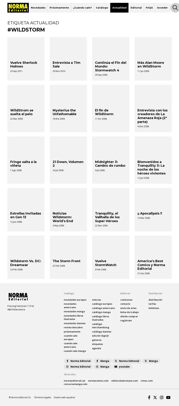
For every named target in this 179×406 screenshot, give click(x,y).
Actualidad (119, 7)
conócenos (126, 299)
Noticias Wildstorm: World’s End (63, 217)
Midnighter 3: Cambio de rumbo (110, 164)
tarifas (152, 303)
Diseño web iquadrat (64, 397)
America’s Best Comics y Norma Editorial (151, 265)
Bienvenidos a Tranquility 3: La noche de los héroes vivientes (151, 167)
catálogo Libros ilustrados (100, 318)
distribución (155, 299)
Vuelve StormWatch (105, 263)
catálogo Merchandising (100, 325)
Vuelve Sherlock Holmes (23, 65)
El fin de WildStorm (104, 112)
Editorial (136, 7)
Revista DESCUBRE (73, 327)
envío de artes (128, 308)
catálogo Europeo (102, 303)
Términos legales (42, 397)
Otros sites (70, 374)
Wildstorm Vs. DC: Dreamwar (25, 263)
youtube (122, 366)
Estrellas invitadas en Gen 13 (25, 215)
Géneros (96, 340)
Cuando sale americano (70, 345)
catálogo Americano (103, 308)
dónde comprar (129, 316)
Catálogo (102, 7)
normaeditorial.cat (74, 380)
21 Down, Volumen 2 (68, 164)
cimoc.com (147, 380)
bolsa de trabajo (129, 312)
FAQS (149, 7)
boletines (154, 308)
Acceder (162, 7)
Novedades (38, 7)
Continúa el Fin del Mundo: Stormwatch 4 (110, 66)
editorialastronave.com (124, 380)
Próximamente (59, 7)
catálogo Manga (101, 312)
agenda (96, 348)
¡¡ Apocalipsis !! (149, 213)
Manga (102, 361)
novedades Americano (70, 305)
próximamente (72, 331)
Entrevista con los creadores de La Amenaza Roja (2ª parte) (152, 116)
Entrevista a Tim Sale (66, 65)
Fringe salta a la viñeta (23, 164)
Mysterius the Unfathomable (65, 112)
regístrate (126, 320)
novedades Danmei (75, 323)
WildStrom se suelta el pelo (21, 112)
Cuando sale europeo (70, 337)
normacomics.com (98, 380)
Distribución (155, 293)
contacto (125, 303)
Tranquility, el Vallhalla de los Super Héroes (107, 217)
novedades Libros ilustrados (73, 317)
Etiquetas (97, 344)
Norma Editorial (78, 361)
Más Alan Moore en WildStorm (150, 65)
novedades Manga (74, 311)
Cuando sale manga (75, 351)
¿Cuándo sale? (82, 7)
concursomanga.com (75, 384)
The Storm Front (66, 261)
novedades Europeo (75, 299)
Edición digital (100, 335)
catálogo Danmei (101, 331)
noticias (96, 299)
